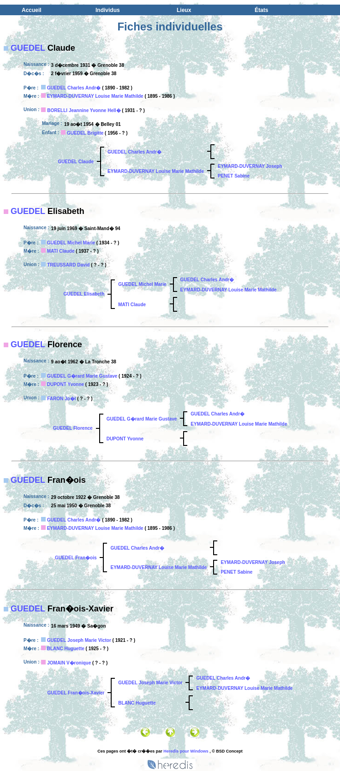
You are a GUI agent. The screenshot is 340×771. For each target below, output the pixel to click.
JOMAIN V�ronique (69, 662)
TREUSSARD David (68, 264)
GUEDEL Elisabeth (84, 294)
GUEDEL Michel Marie (71, 242)
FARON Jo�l (61, 398)
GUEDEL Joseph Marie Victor (79, 640)
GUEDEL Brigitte (85, 133)
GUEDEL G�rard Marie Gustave (82, 376)
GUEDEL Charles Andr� (74, 87)
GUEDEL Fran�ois (75, 557)
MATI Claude (61, 251)
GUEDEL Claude (76, 161)
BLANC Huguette (65, 648)
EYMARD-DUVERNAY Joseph (250, 166)
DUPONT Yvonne (65, 384)
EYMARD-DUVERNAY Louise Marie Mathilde (95, 96)
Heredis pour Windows (185, 751)
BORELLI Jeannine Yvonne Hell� (83, 110)
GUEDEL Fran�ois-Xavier (76, 692)
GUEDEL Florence (73, 428)
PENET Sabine (234, 175)
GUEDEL (28, 48)
